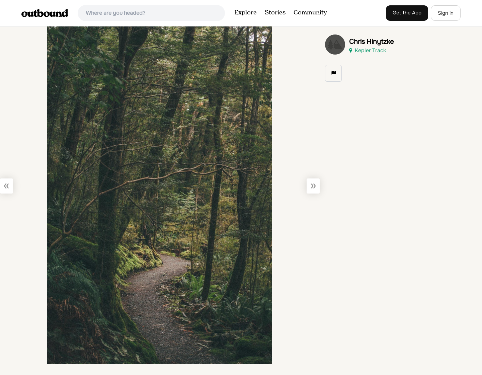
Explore (245, 13)
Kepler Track (367, 50)
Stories (275, 13)
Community (310, 13)
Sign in (446, 13)
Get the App (407, 12)
